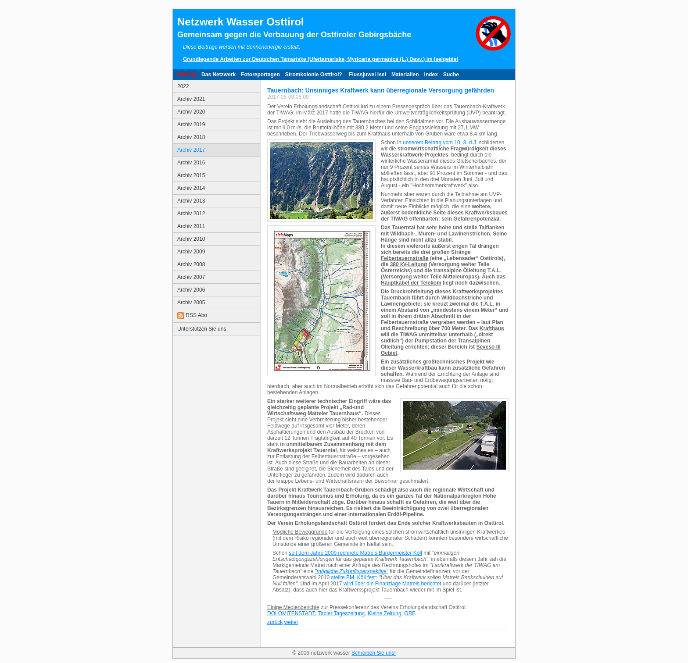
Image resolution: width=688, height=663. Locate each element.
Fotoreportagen (260, 74)
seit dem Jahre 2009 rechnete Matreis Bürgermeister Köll (355, 553)
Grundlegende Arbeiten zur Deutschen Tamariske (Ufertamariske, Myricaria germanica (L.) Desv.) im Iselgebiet (320, 59)
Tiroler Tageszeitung (341, 613)
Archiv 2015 (191, 175)
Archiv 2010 (191, 239)
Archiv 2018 (191, 137)
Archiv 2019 (191, 124)
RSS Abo (192, 315)
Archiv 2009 (191, 252)
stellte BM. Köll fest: (354, 577)
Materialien (405, 74)
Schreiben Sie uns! (373, 653)
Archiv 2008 (191, 264)
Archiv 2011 (191, 226)
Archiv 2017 (191, 150)
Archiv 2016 (191, 163)
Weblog (186, 74)
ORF (409, 613)
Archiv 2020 (191, 112)
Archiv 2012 (191, 213)
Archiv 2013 (191, 201)
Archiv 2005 (191, 302)
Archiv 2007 (191, 277)
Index (431, 74)
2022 (183, 86)
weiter (291, 622)
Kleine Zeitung (384, 613)
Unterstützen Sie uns (201, 329)
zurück (275, 622)
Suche (451, 74)
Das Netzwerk (218, 74)
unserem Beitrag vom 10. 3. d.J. (440, 142)
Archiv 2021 (191, 99)
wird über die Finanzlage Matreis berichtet (392, 584)
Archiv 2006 (191, 290)
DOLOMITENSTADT (291, 613)
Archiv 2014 (191, 188)
